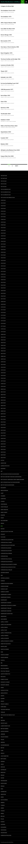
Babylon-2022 (4, 144)
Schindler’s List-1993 (6, 77)
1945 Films (3, 238)
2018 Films (3, 438)
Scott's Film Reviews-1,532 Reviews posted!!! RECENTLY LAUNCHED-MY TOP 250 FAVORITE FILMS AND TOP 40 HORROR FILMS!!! (11, 2)
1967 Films (3, 298)
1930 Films (3, 200)
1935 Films (3, 213)
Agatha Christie (4, 731)
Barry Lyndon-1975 (6, 41)
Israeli (2, 813)
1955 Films (3, 266)
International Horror (6, 553)
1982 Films (3, 339)
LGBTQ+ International (6, 632)
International (4, 556)
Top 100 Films (4, 178)
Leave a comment (10, 12)
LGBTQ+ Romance (5, 638)
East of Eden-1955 (5, 95)
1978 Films (3, 328)
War (2, 717)
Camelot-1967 (4, 138)
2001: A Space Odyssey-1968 (8, 22)
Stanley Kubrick (5, 704)
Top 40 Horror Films (5, 189)
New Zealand (4, 780)
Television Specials (5, 709)
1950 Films (3, 252)
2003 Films (3, 397)
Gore (2, 750)
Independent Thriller (6, 608)
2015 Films (3, 430)
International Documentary (8, 545)
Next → (17, 165)
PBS (1, 662)
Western (3, 720)
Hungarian (3, 827)
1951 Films (3, 255)
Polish (2, 819)
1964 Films (3, 290)
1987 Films (3, 353)
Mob (2, 652)
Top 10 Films (3, 186)
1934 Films (3, 211)
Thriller (3, 712)
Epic (2, 526)
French (2, 753)
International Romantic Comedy (9, 564)
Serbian (2, 802)
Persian (2, 786)
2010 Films (3, 416)
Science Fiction (4, 690)
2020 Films (3, 443)
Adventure (3, 463)
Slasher (2, 698)
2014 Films (3, 427)
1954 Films (3, 263)
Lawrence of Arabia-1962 (7, 65)
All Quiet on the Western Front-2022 (10, 150)
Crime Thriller (4, 506)
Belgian (3, 816)
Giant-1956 (4, 101)
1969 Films (3, 304)
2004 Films (3, 400)
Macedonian (4, 832)
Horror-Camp (4, 589)
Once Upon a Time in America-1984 (10, 47)
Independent (4, 600)
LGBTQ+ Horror (4, 635)
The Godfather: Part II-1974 (8, 10)
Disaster (3, 515)
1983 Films (3, 342)
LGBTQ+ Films (4, 630)
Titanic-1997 (4, 71)
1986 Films (3, 350)
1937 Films (3, 216)
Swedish (3, 742)
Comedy (3, 501)
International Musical (6, 558)
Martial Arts (4, 646)
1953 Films (3, 260)
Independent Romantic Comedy (8, 605)
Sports (2, 701)
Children (3, 495)
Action (2, 460)
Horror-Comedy (5, 591)
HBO (2, 575)
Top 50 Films (3, 181)
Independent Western (6, 610)
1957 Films (3, 271)
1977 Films (3, 326)
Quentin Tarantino (5, 673)
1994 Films (3, 372)
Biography (3, 487)
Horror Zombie (4, 586)
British (2, 747)
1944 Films (3, 235)
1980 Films (3, 334)
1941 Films (3, 227)
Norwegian (3, 791)
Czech (2, 764)
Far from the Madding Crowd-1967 (10, 83)
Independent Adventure (7, 613)
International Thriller (6, 569)
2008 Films (3, 411)
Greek (2, 797)
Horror (3, 580)
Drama (2, 523)
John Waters (4, 619)
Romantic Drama (5, 684)
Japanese (3, 734)
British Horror (4, 728)
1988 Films (3, 356)
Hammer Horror (5, 572)
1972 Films (3, 312)
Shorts (2, 695)
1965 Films (3, 293)
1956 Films (3, 268)
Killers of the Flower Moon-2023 (9, 125)
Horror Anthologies (6, 835)
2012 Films (3, 422)
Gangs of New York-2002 (7, 156)
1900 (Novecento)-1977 (7, 89)
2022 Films (3, 449)
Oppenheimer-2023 (6, 132)
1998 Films (3, 383)
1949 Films (3, 249)
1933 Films (3, 208)
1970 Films (3, 307)
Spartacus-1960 (5, 107)
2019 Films (3, 441)
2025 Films (3, 457)
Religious (3, 676)
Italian (2, 739)
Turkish (3, 805)
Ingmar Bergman (5, 745)
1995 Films (3, 375)
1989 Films (3, 359)
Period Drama (4, 665)
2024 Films (3, 454)
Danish (2, 777)
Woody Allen (4, 723)
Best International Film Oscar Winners (10, 482)
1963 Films (3, 287)
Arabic (2, 808)
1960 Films (3, 279)
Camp (2, 493)
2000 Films (3, 389)
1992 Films (3, 367)
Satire (2, 687)
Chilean (3, 810)
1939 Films (3, 222)
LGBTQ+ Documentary (6, 624)
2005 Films (3, 402)
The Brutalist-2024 (6, 113)
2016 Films (3, 433)
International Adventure (7, 539)
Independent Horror (6, 602)
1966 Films (3, 296)
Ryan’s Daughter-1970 (6, 53)
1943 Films (3, 233)
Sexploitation (4, 693)
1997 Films (3, 380)
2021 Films (3, 446)
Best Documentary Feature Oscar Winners (11, 476)
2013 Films (3, 424)
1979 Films (3, 331)
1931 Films (3, 203)
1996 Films (3, 378)
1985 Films (3, 348)
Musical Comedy (5, 654)
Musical (3, 660)
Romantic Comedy (5, 682)
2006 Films (3, 405)
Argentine (3, 794)
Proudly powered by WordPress (7, 842)
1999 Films (3, 386)
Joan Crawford (4, 756)
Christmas (3, 498)
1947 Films (3, 244)
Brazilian (3, 772)
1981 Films (3, 337)
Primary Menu (26, 2)
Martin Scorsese (5, 649)
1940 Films (3, 224)
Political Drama (5, 668)
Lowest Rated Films (5, 725)
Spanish (2, 775)
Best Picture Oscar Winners (7, 485)
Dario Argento (4, 509)
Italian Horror (4, 736)
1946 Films (3, 241)
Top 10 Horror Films (5, 194)
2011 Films (3, 419)
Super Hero (3, 706)
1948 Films (3, 246)
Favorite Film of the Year (7, 531)
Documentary (4, 520)
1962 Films (3, 285)
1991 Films (3, 364)
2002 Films (3, 394)
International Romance (7, 561)
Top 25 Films (3, 183)
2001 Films (3, 391)
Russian (2, 821)
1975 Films (3, 320)
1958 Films (3, 274)
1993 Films (3, 370)
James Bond (3, 616)
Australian (3, 769)
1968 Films (3, 301)
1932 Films (3, 205)
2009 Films (3, 413)
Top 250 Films (4, 175)
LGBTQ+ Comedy (4, 621)
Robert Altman (4, 679)
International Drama (6, 547)
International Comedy (6, 542)
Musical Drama (4, 657)
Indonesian (3, 829)
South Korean (4, 799)
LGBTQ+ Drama (4, 627)
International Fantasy (6, 550)
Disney (2, 517)
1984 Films (3, 345)
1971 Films (3, 309)
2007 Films (3, 408)
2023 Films (3, 452)
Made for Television (6, 643)
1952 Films (3, 257)
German (3, 761)
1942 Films (3, 230)
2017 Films (3, 435)
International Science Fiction (8, 567)
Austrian (3, 824)
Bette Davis (3, 758)
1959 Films (3, 276)
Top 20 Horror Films (5, 192)
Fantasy (3, 528)
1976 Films (3, 323)
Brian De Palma (4, 490)
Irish (2, 788)
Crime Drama (4, 504)
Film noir (3, 537)
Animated (3, 468)
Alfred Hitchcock (5, 465)
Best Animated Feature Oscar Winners (10, 474)
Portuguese (4, 783)
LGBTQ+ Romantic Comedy (7, 641)
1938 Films (3, 219)
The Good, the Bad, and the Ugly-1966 (10, 59)
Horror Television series (7, 583)
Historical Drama (5, 578)
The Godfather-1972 (6, 16)
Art (1, 471)
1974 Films (3, 318)
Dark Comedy (4, 512)
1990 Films (3, 361)
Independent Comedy (6, 594)
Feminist (3, 534)
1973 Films (3, 315)
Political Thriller (5, 671)
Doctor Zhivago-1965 (6, 34)
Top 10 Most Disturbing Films (8, 197)
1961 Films (3, 282)
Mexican (3, 766)
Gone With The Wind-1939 (8, 28)
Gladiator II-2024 (5, 119)
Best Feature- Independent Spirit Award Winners (12, 479)
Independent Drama (5, 597)
